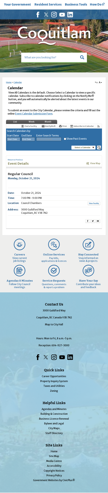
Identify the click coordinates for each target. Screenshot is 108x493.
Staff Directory (54, 433)
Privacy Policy (54, 475)
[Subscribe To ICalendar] (82, 126)
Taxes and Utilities (54, 385)
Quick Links (54, 370)
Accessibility (54, 465)
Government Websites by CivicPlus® (54, 480)
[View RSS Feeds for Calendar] (98, 126)
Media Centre (54, 461)
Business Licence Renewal (54, 418)
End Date (27, 135)
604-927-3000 (60, 345)
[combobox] (13, 139)
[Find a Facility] (29, 126)
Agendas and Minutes (54, 409)
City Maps (54, 428)
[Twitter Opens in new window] (92, 221)
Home (9, 82)
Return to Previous (15, 160)
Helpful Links (54, 403)
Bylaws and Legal (54, 423)
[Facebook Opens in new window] (87, 221)
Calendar (18, 82)
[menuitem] (17, 5)
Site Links (54, 445)
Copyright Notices (54, 470)
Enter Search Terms (47, 135)
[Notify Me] (48, 126)
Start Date (13, 135)
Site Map (54, 456)
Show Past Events (77, 138)
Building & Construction (54, 413)
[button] (82, 57)
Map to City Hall (54, 324)
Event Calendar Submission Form (33, 113)
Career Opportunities (54, 376)
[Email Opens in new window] (97, 221)
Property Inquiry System (54, 381)
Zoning (54, 390)
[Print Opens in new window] (63, 126)
